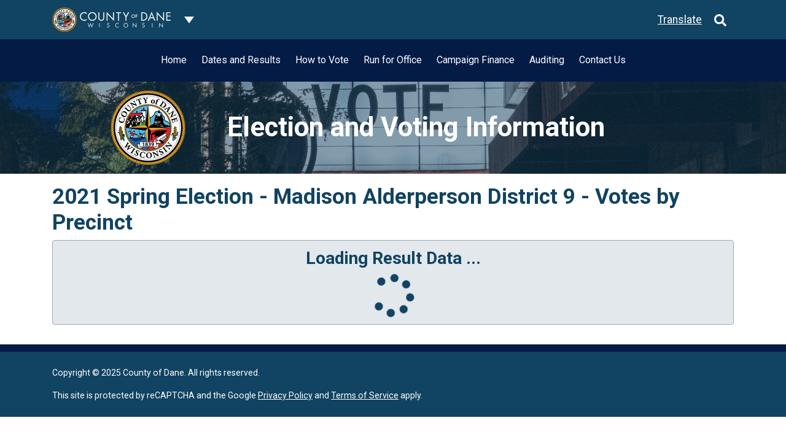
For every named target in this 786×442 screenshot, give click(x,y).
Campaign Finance (476, 60)
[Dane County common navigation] (189, 19)
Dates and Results (241, 60)
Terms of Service (365, 395)
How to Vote (322, 60)
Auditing (546, 60)
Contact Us (602, 60)
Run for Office (393, 60)
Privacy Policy (285, 395)
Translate (680, 20)
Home (174, 60)
